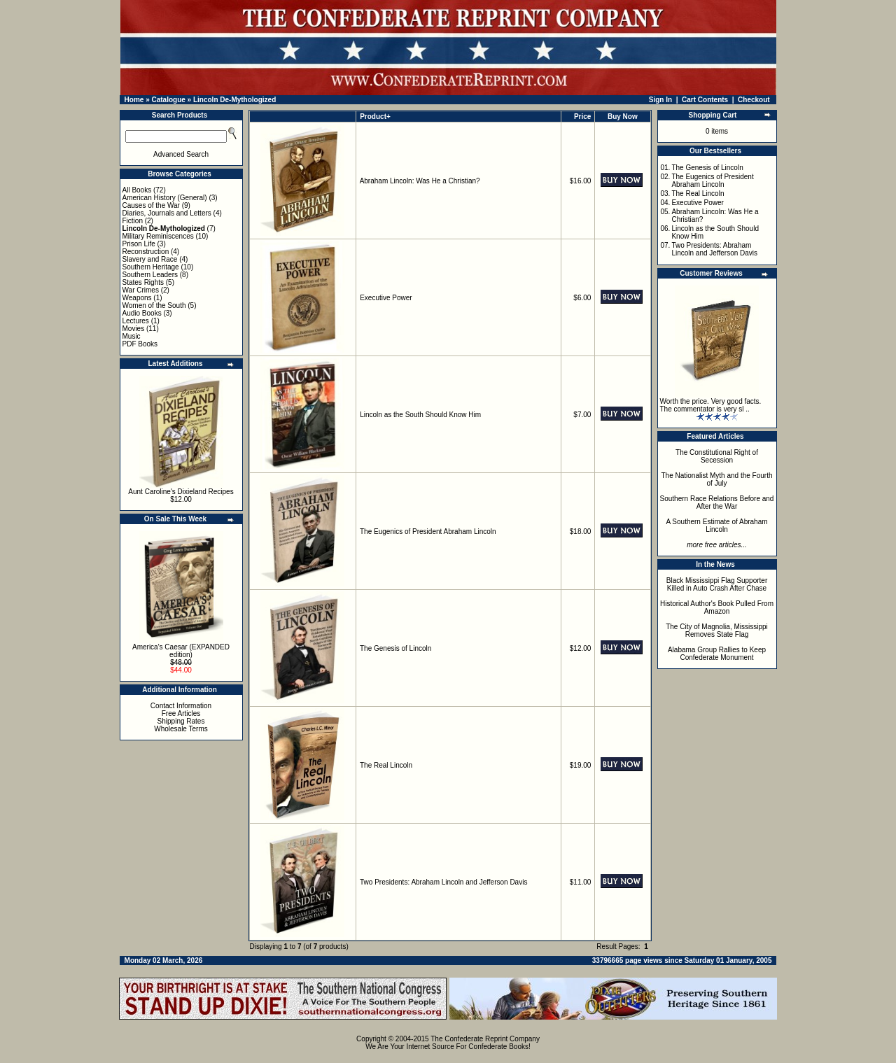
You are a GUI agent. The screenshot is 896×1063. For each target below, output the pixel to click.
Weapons (137, 298)
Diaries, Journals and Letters (166, 213)
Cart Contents (705, 100)
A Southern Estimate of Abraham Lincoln (716, 525)
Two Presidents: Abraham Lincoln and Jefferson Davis (443, 882)
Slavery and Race (150, 259)
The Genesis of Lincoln (395, 648)
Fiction (132, 221)
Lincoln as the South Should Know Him (420, 414)
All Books (137, 190)
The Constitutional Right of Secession (717, 456)
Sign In (660, 100)
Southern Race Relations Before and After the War (717, 502)
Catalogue (168, 100)
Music (131, 336)
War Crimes (140, 290)
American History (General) (164, 198)
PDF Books (140, 344)
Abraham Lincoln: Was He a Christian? (420, 181)
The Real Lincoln (386, 765)
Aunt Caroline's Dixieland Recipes (180, 491)
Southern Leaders (150, 275)
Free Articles (181, 713)
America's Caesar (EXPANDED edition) (181, 651)
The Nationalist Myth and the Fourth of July (717, 479)
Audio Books (142, 313)
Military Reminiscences (158, 236)
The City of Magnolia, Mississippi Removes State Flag (717, 630)
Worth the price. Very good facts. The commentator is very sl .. (711, 405)
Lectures (135, 321)
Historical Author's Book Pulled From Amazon (717, 607)
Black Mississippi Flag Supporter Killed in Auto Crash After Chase (717, 584)
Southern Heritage (150, 267)
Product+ (375, 116)
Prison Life (138, 244)
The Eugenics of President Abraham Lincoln (428, 531)
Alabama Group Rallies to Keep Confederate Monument (717, 653)
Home (134, 100)
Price (582, 116)
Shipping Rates (181, 721)
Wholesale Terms (181, 729)
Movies (133, 328)
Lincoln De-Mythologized (234, 100)
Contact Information (180, 706)
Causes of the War (151, 205)
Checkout (754, 100)
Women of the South (154, 305)
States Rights (143, 282)
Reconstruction (145, 251)
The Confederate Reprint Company (485, 1039)
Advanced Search (181, 154)
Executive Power (386, 298)
